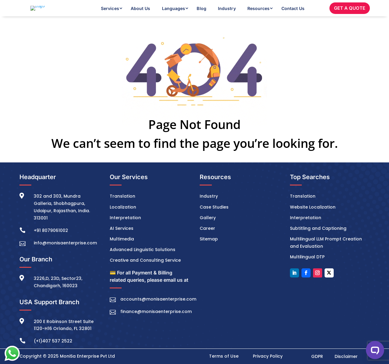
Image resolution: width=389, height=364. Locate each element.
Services (110, 12)
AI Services (121, 237)
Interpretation (125, 227)
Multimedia (122, 248)
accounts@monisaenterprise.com (158, 308)
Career (207, 237)
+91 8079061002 (51, 239)
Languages (173, 12)
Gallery (208, 227)
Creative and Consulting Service (145, 269)
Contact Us (293, 12)
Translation (122, 205)
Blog (201, 12)
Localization (123, 216)
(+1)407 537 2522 (53, 350)
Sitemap (209, 248)
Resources (258, 12)
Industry (227, 12)
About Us (140, 12)
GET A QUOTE (349, 12)
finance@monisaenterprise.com (156, 321)
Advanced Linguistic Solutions (142, 259)
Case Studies (214, 216)
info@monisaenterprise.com (65, 252)
